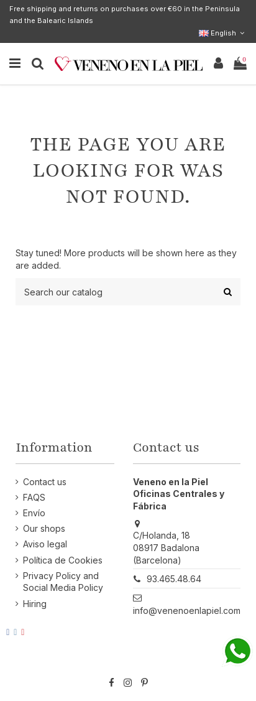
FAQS (34, 497)
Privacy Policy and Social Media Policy (63, 581)
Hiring (35, 603)
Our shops (44, 528)
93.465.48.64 (174, 578)
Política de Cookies (63, 560)
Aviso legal (45, 544)
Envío (34, 513)
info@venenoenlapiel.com (186, 610)
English (223, 33)
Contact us (44, 481)
